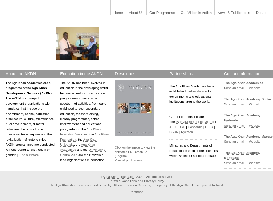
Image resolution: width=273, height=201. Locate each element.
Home (118, 13)
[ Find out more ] (29, 155)
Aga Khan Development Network (200, 185)
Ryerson (187, 132)
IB (177, 121)
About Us (136, 13)
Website (254, 88)
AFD (172, 127)
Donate (261, 13)
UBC (181, 127)
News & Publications (234, 13)
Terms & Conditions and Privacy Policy (136, 181)
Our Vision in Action (196, 13)
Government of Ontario (197, 121)
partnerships (195, 91)
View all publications (128, 160)
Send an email (234, 88)
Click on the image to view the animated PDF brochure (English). (135, 152)
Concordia (195, 127)
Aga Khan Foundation (119, 176)
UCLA (209, 127)
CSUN (174, 132)
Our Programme (162, 13)
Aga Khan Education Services (129, 185)
